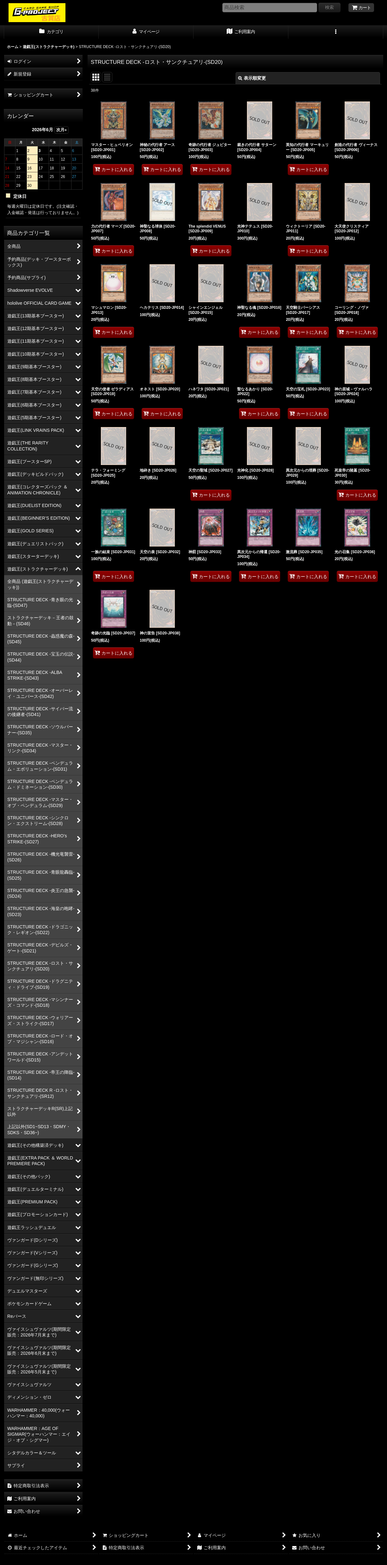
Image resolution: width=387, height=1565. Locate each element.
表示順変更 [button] (252, 78)
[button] (335, 32)
